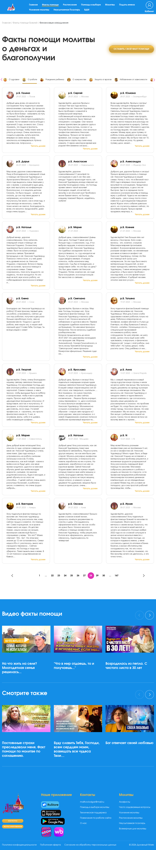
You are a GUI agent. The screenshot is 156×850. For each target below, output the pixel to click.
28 (91, 576)
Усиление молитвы (39, 11)
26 (78, 576)
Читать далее (38, 146)
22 (52, 576)
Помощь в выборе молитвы (94, 807)
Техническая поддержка (93, 813)
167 (117, 576)
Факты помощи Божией (25, 23)
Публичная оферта (50, 845)
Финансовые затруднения (54, 23)
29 (97, 576)
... (45, 576)
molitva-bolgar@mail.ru (92, 802)
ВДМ (87, 11)
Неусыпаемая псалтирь (132, 823)
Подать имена (127, 7)
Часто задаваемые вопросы (134, 807)
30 (104, 576)
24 (65, 576)
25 (71, 576)
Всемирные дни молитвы (132, 829)
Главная (33, 7)
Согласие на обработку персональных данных (91, 845)
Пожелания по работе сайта (95, 818)
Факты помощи (50, 7)
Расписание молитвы (130, 818)
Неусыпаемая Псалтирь (67, 11)
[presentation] (1, 79)
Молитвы (110, 7)
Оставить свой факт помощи (131, 49)
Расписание (70, 7)
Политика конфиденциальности (19, 845)
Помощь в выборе (91, 7)
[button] (6, 766)
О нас (83, 823)
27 (84, 576)
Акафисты (124, 802)
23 (58, 576)
